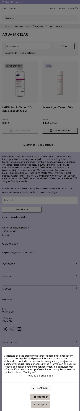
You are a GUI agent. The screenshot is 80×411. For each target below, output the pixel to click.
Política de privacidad (40, 375)
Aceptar (40, 404)
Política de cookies (14, 366)
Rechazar (40, 397)
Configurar (40, 388)
